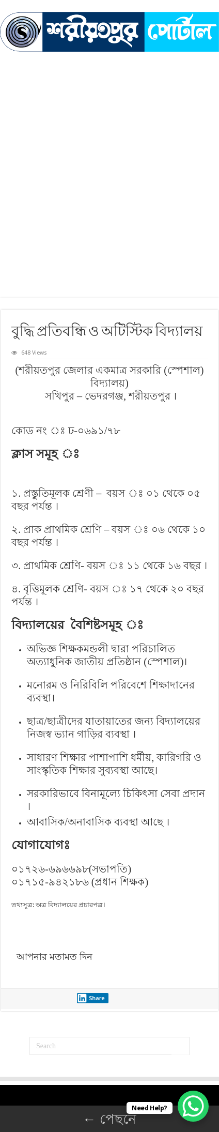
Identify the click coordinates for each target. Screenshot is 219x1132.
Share (91, 998)
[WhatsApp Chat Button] (193, 1106)
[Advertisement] (109, 166)
